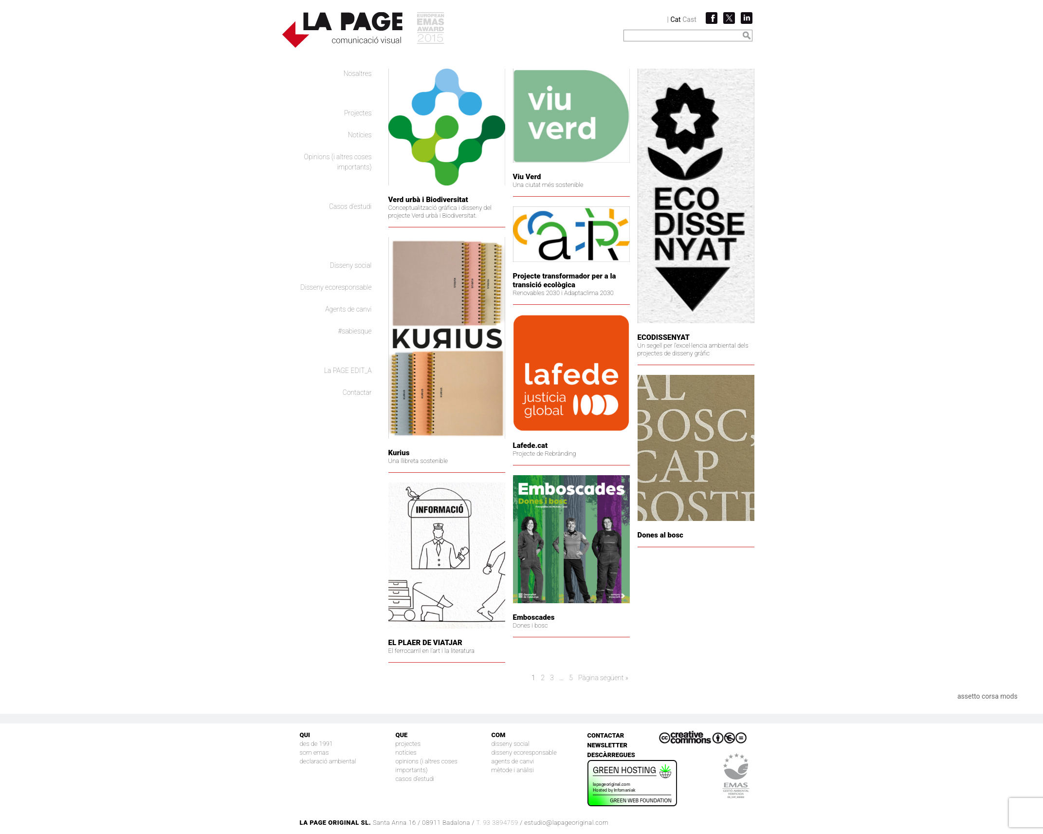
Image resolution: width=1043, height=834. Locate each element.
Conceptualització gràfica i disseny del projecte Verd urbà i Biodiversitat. (440, 211)
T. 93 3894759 (497, 822)
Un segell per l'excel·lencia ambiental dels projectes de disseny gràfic (693, 349)
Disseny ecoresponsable (335, 287)
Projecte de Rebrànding (544, 453)
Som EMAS (314, 752)
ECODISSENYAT (664, 337)
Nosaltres (358, 73)
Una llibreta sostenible (418, 460)
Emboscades (534, 617)
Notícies (360, 135)
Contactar (357, 392)
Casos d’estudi (350, 206)
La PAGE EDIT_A (348, 370)
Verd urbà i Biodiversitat (428, 199)
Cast (689, 19)
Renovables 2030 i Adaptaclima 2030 (563, 293)
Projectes (357, 113)
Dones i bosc (530, 625)
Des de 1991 (316, 743)
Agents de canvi (348, 309)
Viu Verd (527, 176)
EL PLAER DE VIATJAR (425, 642)
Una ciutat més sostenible (548, 184)
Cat (675, 19)
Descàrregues (611, 755)
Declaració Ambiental (328, 761)
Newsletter (607, 745)
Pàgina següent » (603, 678)
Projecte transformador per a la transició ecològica (564, 280)
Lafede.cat (530, 445)
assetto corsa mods (987, 696)
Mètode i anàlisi (513, 770)
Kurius (399, 452)
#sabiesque (355, 331)
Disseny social (351, 265)
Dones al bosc (660, 535)
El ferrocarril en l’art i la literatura (431, 650)
